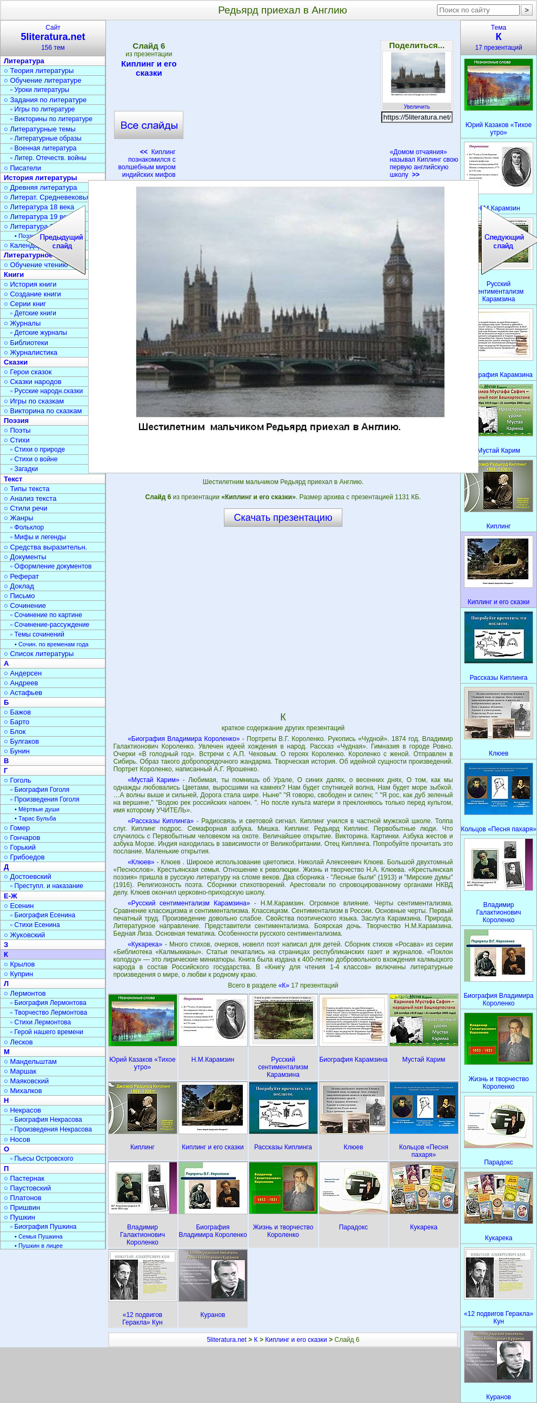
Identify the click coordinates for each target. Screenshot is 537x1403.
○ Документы (25, 557)
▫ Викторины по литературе (51, 119)
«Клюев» (141, 862)
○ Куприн (18, 974)
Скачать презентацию (283, 517)
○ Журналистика (30, 352)
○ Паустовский (27, 1188)
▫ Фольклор (27, 527)
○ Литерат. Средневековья (47, 197)
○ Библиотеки (26, 343)
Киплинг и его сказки (148, 68)
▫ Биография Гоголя (39, 789)
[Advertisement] (283, 102)
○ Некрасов (22, 1110)
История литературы (40, 178)
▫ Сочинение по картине (46, 615)
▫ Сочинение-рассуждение (49, 624)
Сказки (16, 362)
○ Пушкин (19, 1217)
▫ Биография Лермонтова (48, 1003)
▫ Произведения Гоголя (44, 799)
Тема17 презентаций (498, 37)
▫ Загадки (24, 469)
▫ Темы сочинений (37, 634)
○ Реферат (21, 576)
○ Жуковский (24, 935)
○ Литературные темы (40, 129)
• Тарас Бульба (35, 818)
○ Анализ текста (30, 498)
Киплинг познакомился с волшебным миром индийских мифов (147, 163)
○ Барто (16, 722)
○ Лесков (18, 1042)
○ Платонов (23, 1198)
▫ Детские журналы (38, 332)
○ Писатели (22, 168)
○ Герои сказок (28, 372)
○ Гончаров (22, 837)
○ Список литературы (39, 654)
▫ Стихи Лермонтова (40, 1022)
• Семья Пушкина (39, 1236)
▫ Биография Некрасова (46, 1119)
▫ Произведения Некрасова (51, 1129)
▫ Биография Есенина (42, 915)
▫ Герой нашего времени (46, 1032)
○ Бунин (17, 751)
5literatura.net (226, 1340)
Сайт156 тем (53, 37)
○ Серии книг (25, 304)
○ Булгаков (21, 741)
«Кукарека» (145, 944)
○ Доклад (19, 586)
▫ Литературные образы (46, 138)
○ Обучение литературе (43, 80)
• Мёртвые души (37, 809)
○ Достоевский (27, 876)
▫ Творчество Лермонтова (48, 1012)
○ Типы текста (27, 489)
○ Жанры (19, 518)
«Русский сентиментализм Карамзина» (189, 903)
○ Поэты (17, 430)
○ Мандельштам (30, 1061)
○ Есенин (19, 906)
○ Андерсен (23, 673)
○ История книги (30, 284)
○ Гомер (17, 828)
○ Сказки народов (33, 382)
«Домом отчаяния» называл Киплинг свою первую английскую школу (424, 163)
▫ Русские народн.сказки (46, 391)
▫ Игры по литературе (42, 109)
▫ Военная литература (43, 148)
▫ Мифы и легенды (38, 537)
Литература (24, 61)
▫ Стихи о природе (37, 449)
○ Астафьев (23, 693)
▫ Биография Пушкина (43, 1226)
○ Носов (17, 1139)
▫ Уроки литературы (39, 90)
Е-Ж (10, 896)
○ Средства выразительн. (45, 547)
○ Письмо (19, 596)
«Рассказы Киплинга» (161, 821)
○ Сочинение (25, 605)
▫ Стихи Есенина (35, 925)
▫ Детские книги (33, 313)
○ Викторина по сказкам (43, 411)
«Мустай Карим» (154, 780)
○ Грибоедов (24, 857)
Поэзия (16, 420)
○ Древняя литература (40, 187)
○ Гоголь (17, 780)
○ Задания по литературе (45, 100)
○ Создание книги (32, 294)
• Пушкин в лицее (39, 1245)
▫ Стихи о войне (33, 459)
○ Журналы (22, 323)
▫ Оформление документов (50, 566)
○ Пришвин (22, 1207)
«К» (285, 985)
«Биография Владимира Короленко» (184, 739)
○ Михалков (23, 1091)
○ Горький (20, 847)
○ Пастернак (24, 1178)
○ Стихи (17, 440)
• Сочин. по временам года (52, 644)
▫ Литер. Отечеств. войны (48, 158)
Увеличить (417, 104)
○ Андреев (21, 683)
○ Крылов (19, 964)
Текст (13, 479)
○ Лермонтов (25, 993)
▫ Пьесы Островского (41, 1158)
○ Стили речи (26, 508)
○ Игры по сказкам (34, 401)
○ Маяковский (26, 1081)
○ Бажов (17, 712)
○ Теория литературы (39, 71)
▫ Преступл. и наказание (46, 886)
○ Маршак (20, 1071)
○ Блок (15, 731)
